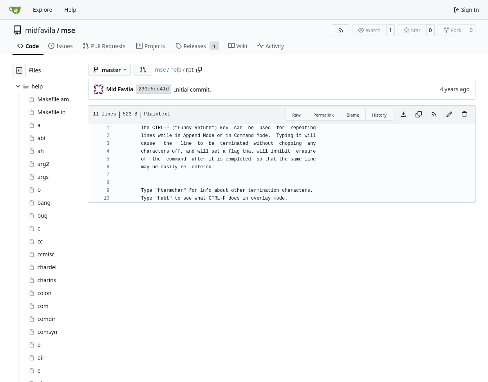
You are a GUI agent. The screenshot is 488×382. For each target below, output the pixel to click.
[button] (143, 70)
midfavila (40, 30)
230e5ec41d (153, 89)
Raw (296, 115)
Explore (42, 9)
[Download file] (403, 114)
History (379, 115)
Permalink (323, 115)
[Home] (15, 10)
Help (70, 9)
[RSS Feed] (341, 30)
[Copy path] (199, 69)
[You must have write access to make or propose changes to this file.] (464, 114)
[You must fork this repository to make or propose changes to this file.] (449, 114)
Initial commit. (192, 89)
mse (68, 30)
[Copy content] (418, 114)
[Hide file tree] (19, 70)
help (176, 69)
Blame (353, 115)
